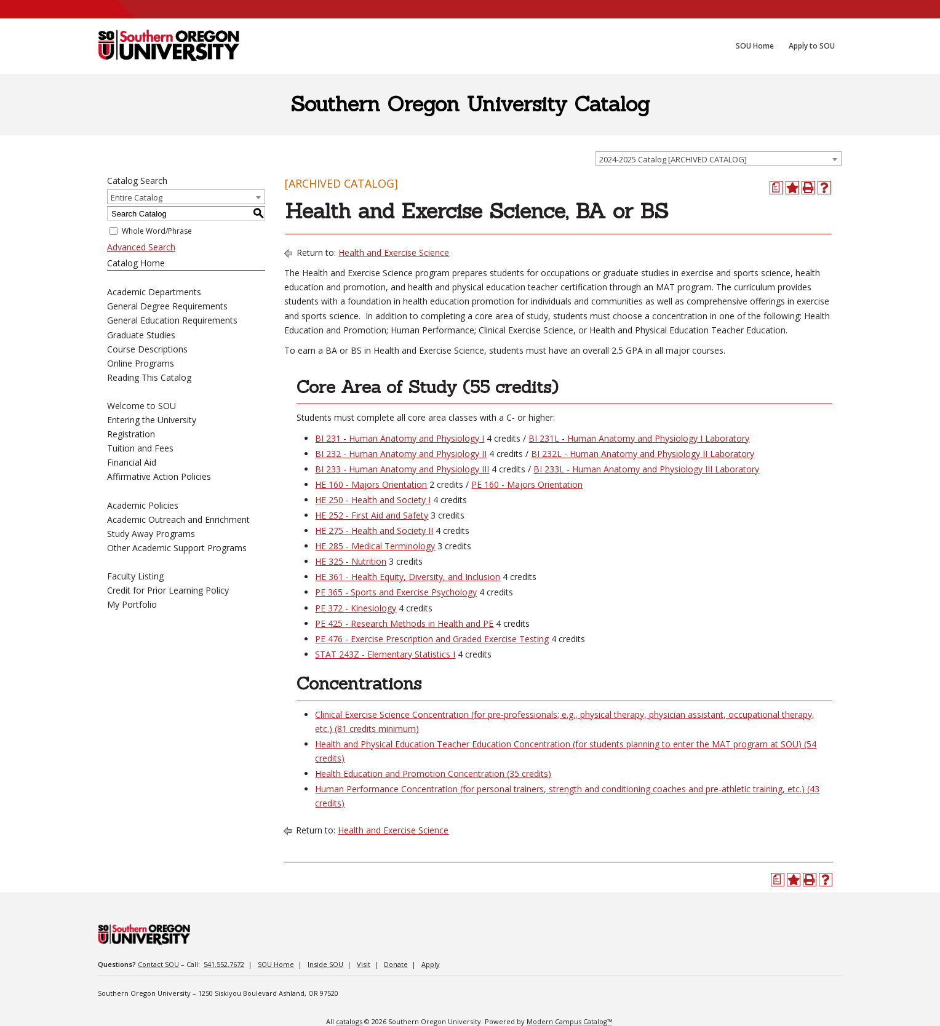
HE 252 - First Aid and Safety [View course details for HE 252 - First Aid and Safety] (371, 515)
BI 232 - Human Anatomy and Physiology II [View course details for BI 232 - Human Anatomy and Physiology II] (401, 453)
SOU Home (276, 964)
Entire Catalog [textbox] (136, 197)
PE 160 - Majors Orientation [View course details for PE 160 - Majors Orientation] (527, 484)
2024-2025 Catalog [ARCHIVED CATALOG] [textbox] (673, 159)
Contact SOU (158, 964)
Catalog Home (136, 263)
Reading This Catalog (149, 377)
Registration (131, 434)
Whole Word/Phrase (157, 231)
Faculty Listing (135, 576)
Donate (396, 964)
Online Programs (140, 363)
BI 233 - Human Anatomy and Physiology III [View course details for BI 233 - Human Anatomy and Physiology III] (402, 469)
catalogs (349, 1021)
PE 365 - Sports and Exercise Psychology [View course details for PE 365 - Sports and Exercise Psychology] (396, 592)
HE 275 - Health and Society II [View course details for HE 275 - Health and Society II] (374, 530)
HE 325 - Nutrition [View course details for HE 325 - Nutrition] (350, 561)
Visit (363, 964)
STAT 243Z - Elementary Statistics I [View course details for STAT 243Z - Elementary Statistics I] (385, 654)
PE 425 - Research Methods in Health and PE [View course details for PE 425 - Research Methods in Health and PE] (404, 623)
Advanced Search (141, 247)
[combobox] (718, 158)
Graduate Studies (141, 335)
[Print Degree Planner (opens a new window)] (776, 187)
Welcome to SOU (141, 406)
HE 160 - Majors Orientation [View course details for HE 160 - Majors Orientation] (371, 484)
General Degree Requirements (167, 306)
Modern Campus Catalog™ (569, 1021)
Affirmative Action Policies (159, 476)
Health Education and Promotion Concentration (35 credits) (433, 773)
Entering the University (151, 420)
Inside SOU (325, 964)
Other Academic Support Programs (177, 548)
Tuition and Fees (140, 448)
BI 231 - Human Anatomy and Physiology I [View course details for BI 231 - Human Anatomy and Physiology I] (399, 438)
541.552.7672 (224, 964)
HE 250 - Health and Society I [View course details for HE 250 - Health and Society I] (373, 500)
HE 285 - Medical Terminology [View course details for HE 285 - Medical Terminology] (375, 546)
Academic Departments (154, 292)
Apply (430, 964)
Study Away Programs (151, 533)
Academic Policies (142, 505)
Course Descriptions (147, 349)
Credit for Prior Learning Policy (168, 590)
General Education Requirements (172, 320)
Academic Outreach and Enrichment (178, 519)
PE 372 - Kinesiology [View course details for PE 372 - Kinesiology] (355, 608)
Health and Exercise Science (393, 252)
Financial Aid (131, 462)
